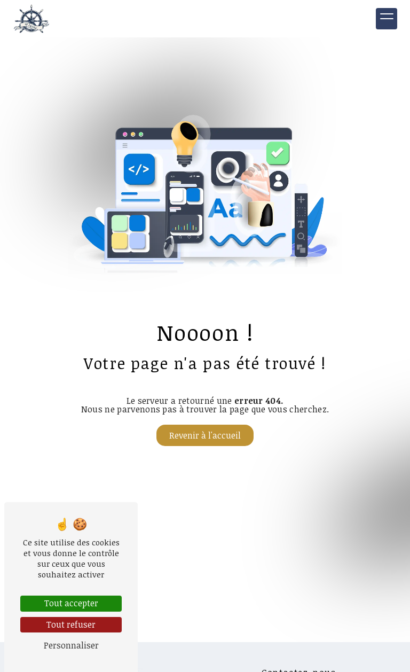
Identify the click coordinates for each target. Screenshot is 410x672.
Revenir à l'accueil (205, 435)
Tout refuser (71, 624)
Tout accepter (71, 603)
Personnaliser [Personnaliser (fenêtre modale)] (71, 645)
